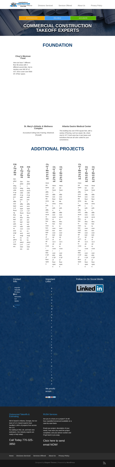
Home (29, 6)
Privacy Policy (96, 6)
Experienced (31, 18)
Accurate (83, 18)
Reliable (57, 18)
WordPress (70, 462)
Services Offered (65, 6)
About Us (81, 6)
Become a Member (51, 305)
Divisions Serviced (45, 6)
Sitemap (51, 375)
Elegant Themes (50, 462)
